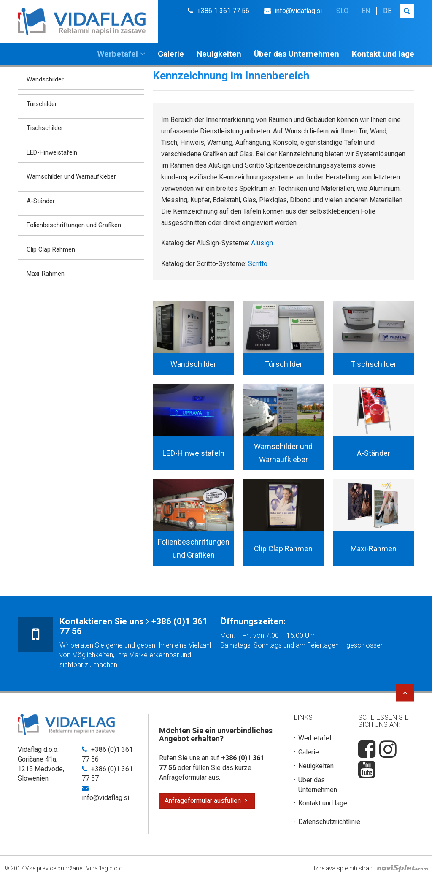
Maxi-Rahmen (46, 273)
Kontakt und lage (383, 54)
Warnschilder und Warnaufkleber (71, 176)
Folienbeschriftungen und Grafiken (74, 225)
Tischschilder (45, 128)
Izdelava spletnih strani (371, 868)
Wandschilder (45, 79)
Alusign (262, 243)
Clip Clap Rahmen (51, 249)
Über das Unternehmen (296, 54)
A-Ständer (41, 201)
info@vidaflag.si (293, 11)
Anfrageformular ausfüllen (206, 801)
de (387, 11)
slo (342, 11)
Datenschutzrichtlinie (329, 822)
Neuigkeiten (219, 54)
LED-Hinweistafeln (52, 152)
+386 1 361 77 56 (218, 11)
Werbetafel (121, 54)
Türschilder (42, 104)
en (366, 11)
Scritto (257, 264)
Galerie (171, 54)
